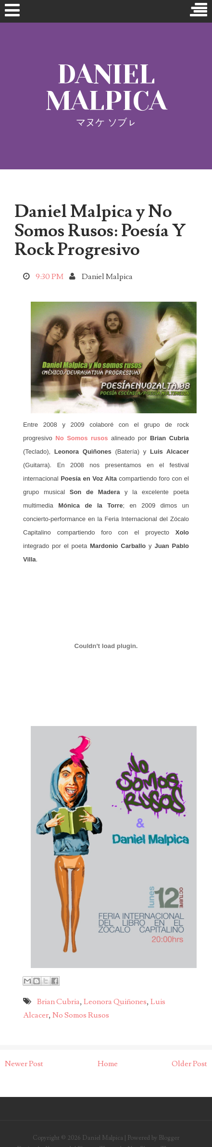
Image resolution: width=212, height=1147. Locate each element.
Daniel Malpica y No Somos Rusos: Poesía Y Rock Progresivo (100, 231)
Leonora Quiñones (115, 1002)
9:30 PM (49, 276)
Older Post (189, 1064)
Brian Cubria (58, 1002)
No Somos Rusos (80, 1015)
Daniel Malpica (106, 87)
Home (108, 1064)
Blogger (169, 1138)
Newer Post (24, 1064)
